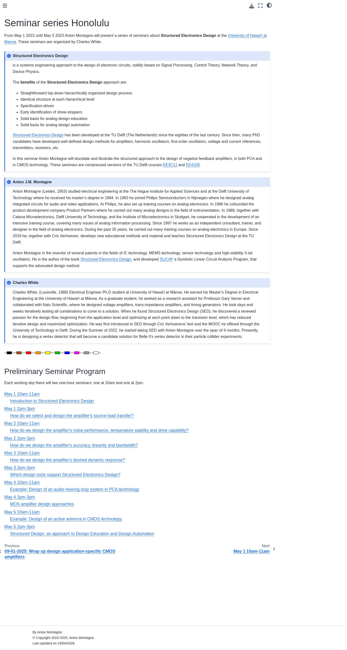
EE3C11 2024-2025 (25, 100)
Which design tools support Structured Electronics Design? (140, 538)
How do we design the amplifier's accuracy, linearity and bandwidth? (149, 508)
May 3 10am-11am (28, 153)
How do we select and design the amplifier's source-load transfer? (147, 479)
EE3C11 (151, 178)
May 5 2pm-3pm (26, 191)
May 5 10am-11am (28, 184)
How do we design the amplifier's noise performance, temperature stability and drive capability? (174, 494)
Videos (15, 214)
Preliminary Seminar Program (304, 15)
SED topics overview (26, 199)
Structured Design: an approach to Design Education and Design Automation (157, 597)
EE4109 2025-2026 (25, 77)
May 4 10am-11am (28, 168)
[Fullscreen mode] (260, 5)
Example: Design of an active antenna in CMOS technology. (141, 582)
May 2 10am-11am (28, 138)
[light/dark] (269, 5)
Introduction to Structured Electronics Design (127, 464)
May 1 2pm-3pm (26, 130)
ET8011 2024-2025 (25, 84)
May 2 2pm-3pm (26, 145)
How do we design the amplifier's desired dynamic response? (142, 523)
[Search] (38, 36)
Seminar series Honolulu (30, 115)
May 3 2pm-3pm (26, 161)
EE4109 (173, 178)
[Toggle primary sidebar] (80, 5)
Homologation (21, 92)
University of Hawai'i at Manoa (152, 42)
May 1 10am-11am (28, 123)
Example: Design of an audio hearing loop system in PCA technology (149, 553)
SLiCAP (16, 69)
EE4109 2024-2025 (25, 107)
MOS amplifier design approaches (117, 567)
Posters (16, 207)
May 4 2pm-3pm (26, 176)
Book (14, 61)
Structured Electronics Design (33, 54)
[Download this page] (251, 6)
